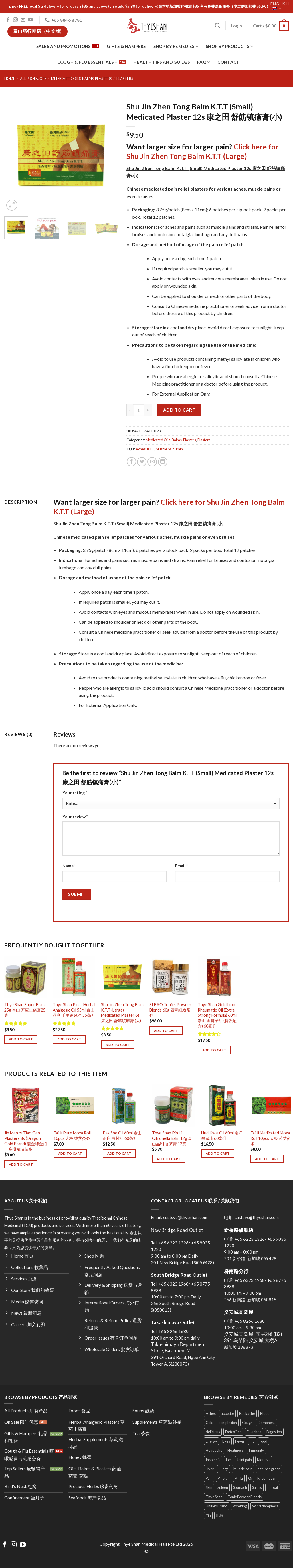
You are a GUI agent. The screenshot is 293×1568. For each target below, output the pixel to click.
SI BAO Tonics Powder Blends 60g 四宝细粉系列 (170, 1010)
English (279, 6)
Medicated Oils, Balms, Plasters (81, 78)
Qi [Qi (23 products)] (250, 1478)
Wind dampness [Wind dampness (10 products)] (265, 1506)
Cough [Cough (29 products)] (247, 1422)
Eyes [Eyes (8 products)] (226, 1441)
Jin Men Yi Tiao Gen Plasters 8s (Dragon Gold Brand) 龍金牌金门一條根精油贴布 (25, 1140)
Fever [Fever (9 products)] (240, 1441)
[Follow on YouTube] (30, 20)
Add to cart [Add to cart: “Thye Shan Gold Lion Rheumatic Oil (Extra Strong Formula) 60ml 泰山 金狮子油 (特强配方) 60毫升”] (214, 1050)
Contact (228, 62)
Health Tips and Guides (162, 62)
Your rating (74, 792)
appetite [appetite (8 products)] (227, 1413)
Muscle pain (165, 449)
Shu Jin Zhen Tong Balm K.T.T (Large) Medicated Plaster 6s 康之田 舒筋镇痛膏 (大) (122, 1012)
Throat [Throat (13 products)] (272, 1487)
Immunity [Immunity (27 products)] (256, 1450)
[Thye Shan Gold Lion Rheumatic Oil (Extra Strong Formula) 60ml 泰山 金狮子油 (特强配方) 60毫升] (219, 977)
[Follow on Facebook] (8, 20)
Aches (141, 449)
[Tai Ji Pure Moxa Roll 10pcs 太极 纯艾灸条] (75, 1105)
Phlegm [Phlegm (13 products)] (224, 1478)
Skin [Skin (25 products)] (209, 1487)
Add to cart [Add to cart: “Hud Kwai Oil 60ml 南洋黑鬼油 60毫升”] (218, 1153)
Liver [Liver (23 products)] (210, 1469)
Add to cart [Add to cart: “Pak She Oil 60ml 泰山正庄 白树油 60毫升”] (119, 1153)
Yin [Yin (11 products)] (208, 1515)
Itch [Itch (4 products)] (229, 1459)
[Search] (217, 26)
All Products (33, 78)
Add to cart (179, 409)
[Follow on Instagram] (15, 20)
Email (181, 865)
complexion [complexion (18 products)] (228, 1422)
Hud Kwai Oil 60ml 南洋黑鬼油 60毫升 (222, 1135)
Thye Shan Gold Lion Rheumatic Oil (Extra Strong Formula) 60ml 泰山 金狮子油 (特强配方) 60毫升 (217, 1015)
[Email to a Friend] (152, 461)
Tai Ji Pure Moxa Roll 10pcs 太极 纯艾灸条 (72, 1135)
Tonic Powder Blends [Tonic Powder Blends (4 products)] (245, 1497)
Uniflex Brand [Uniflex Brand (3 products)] (216, 1506)
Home (9, 78)
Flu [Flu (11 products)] (252, 1441)
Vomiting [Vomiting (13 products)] (240, 1506)
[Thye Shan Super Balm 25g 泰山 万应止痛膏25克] (25, 977)
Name (69, 865)
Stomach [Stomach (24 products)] (240, 1487)
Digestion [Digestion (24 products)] (274, 1431)
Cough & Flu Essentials (87, 62)
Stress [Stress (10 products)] (257, 1487)
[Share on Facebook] (131, 461)
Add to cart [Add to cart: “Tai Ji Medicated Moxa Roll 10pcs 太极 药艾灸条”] (267, 1159)
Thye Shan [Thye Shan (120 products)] (214, 1497)
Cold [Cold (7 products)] (209, 1422)
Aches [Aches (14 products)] (211, 1413)
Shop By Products (229, 46)
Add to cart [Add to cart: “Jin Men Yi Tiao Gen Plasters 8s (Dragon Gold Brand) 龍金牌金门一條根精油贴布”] (21, 1164)
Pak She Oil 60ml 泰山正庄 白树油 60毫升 (122, 1135)
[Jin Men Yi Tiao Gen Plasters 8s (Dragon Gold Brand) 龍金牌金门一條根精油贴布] (25, 1105)
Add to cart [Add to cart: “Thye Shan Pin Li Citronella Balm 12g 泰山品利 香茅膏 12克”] (169, 1159)
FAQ (203, 62)
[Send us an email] (23, 20)
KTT (150, 449)
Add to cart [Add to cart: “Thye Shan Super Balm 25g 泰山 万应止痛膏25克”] (21, 1039)
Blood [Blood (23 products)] (265, 1413)
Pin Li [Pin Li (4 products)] (239, 1478)
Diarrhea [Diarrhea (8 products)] (254, 1431)
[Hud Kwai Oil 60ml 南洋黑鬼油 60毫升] (222, 1105)
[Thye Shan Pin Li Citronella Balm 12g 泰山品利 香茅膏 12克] (173, 1105)
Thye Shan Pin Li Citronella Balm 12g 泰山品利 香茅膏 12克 (172, 1138)
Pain (179, 449)
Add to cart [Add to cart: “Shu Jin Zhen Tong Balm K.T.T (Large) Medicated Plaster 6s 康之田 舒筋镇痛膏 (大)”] (118, 1044)
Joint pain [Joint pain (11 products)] (244, 1459)
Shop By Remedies (175, 46)
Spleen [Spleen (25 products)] (222, 1487)
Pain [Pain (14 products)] (209, 1478)
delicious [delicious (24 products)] (213, 1431)
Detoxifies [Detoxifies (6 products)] (233, 1431)
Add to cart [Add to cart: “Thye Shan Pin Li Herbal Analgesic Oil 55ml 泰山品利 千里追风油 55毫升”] (69, 1039)
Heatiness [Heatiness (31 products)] (235, 1450)
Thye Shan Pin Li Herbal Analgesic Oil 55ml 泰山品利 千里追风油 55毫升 (74, 1010)
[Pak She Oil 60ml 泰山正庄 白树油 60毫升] (124, 1105)
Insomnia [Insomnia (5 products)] (213, 1459)
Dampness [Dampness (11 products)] (266, 1422)
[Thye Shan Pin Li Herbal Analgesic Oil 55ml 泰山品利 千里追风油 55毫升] (74, 977)
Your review (75, 816)
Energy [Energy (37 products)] (211, 1441)
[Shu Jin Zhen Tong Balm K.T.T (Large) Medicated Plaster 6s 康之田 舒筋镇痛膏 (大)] (122, 977)
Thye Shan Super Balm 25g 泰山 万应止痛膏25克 (24, 1010)
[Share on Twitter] (141, 461)
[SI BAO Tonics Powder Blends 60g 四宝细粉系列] (170, 977)
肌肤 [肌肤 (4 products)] (219, 1515)
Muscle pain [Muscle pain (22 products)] (242, 1469)
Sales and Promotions (63, 46)
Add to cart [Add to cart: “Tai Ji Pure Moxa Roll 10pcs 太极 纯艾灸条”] (70, 1153)
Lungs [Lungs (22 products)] (223, 1469)
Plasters (124, 78)
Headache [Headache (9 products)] (214, 1450)
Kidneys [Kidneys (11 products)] (263, 1459)
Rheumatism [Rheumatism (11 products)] (267, 1478)
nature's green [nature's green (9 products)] (269, 1469)
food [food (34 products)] (263, 1441)
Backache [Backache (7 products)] (247, 1413)
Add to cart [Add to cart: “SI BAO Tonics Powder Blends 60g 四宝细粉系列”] (166, 1030)
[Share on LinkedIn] (162, 461)
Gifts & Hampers (126, 46)
